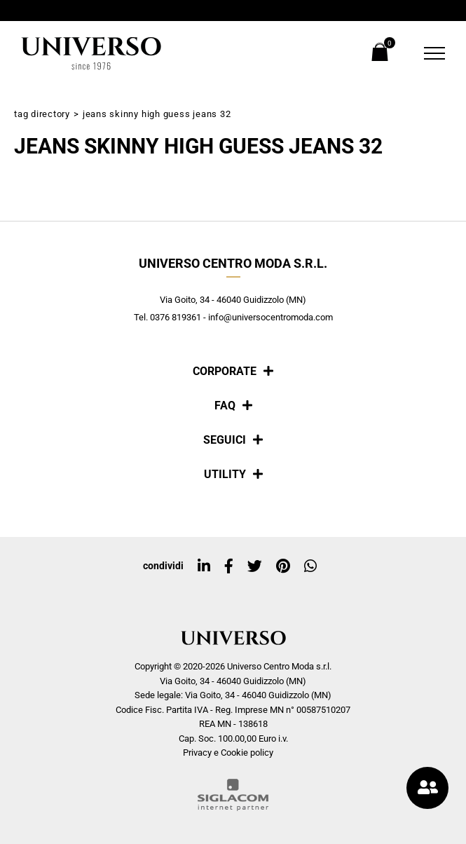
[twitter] (254, 566)
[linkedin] (204, 566)
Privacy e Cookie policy (228, 752)
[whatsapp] (310, 566)
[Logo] (91, 53)
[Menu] (425, 53)
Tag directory (42, 114)
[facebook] (228, 566)
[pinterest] (283, 566)
